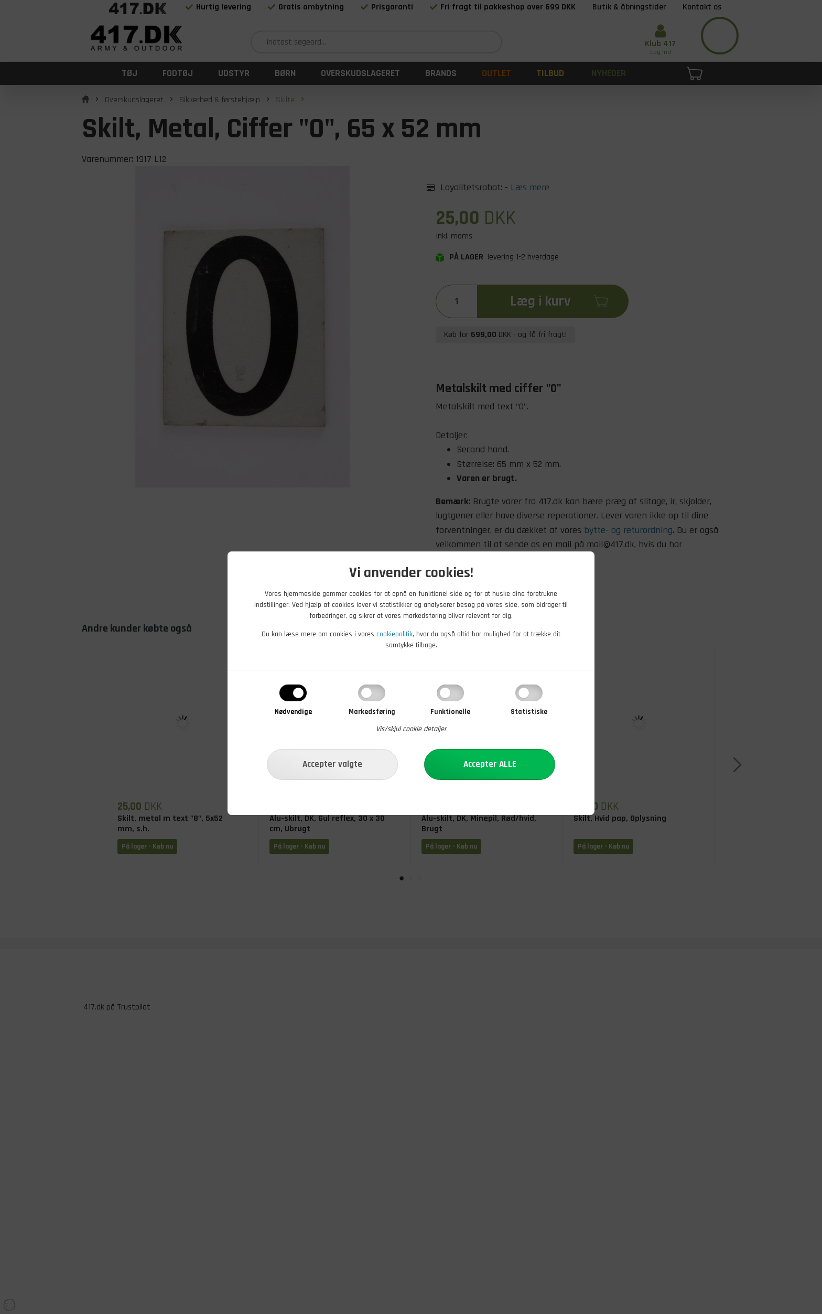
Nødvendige (293, 711)
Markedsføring (372, 711)
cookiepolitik (394, 634)
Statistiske (529, 711)
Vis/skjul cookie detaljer (411, 729)
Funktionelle (450, 711)
